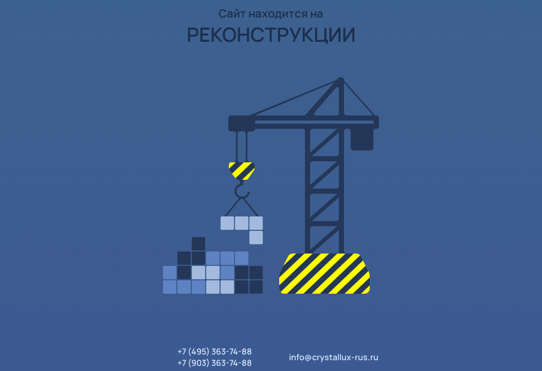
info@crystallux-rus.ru (333, 357)
